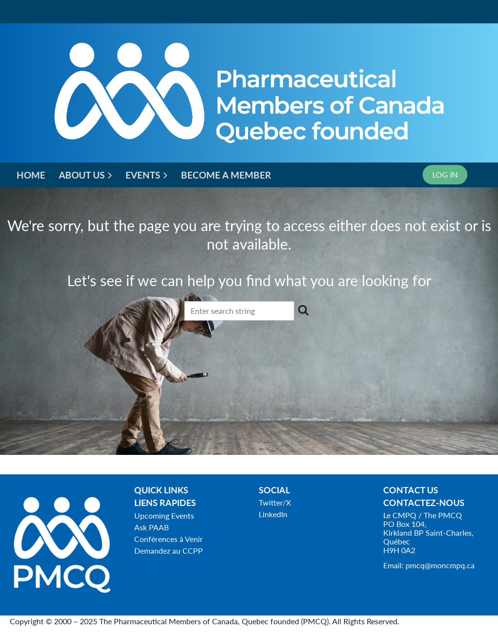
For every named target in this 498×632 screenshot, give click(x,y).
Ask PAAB (151, 527)
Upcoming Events (164, 515)
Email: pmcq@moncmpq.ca (429, 565)
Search (303, 310)
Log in (445, 174)
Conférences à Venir (168, 538)
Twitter (271, 502)
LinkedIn (273, 514)
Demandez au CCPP (168, 550)
